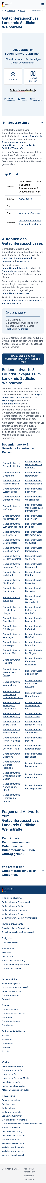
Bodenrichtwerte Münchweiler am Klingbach (33, 464)
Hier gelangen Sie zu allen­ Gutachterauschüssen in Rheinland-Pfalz (23, 359)
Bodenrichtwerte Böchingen (11, 589)
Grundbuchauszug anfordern (15, 964)
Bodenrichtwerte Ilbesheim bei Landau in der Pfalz (13, 694)
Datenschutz (29, 1179)
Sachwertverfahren (11, 1139)
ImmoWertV (7, 956)
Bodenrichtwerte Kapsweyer (11, 644)
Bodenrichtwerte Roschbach (11, 620)
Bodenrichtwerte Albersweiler (33, 731)
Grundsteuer (8, 1025)
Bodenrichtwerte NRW (12, 914)
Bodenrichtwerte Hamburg (14, 910)
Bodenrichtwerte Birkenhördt (33, 565)
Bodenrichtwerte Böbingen (11, 599)
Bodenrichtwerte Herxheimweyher (33, 533)
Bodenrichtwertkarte (11, 991)
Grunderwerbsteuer (11, 1021)
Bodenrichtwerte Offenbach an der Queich (12, 776)
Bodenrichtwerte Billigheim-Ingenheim (11, 764)
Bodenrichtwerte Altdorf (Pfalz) (11, 652)
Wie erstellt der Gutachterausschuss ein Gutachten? (23, 870)
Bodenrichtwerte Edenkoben (33, 776)
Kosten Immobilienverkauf (14, 1086)
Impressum (29, 1175)
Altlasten (6, 1051)
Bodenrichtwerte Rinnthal (33, 573)
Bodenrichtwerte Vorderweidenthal (12, 557)
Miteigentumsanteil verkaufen (15, 1090)
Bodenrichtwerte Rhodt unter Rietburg (33, 683)
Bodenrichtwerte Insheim (33, 739)
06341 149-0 (25, 199)
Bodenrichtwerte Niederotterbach (33, 482)
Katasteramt (7, 1039)
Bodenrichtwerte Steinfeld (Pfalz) (11, 731)
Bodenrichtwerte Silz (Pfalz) (11, 581)
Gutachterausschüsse (12, 11)
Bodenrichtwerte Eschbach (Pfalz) (11, 565)
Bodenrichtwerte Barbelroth (11, 573)
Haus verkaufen (9, 1074)
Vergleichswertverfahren (13, 1143)
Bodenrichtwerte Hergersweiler (33, 474)
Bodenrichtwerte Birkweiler (33, 581)
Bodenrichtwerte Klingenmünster (33, 747)
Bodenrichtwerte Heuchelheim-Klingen (11, 610)
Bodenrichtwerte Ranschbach (33, 549)
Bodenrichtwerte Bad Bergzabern (33, 787)
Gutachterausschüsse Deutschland (18, 932)
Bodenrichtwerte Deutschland (16, 902)
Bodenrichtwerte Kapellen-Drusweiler (33, 661)
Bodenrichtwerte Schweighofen (11, 541)
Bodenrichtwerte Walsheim (33, 557)
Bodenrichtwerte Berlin (12, 906)
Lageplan (6, 1047)
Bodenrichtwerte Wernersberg (11, 683)
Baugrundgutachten (11, 1100)
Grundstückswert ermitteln (14, 1120)
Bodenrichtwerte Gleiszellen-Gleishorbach (33, 599)
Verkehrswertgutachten (13, 1151)
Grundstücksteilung (11, 995)
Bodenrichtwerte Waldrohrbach (33, 498)
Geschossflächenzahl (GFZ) (15, 987)
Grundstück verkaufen (12, 1070)
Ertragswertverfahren (12, 1116)
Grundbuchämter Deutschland (15, 928)
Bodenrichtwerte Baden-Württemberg (19, 918)
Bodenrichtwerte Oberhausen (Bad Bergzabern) (34, 507)
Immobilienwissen (10, 942)
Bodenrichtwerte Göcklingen (11, 628)
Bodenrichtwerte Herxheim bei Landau (11, 798)
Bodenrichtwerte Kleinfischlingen (11, 482)
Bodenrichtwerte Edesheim (11, 755)
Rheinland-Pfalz (23, 11)
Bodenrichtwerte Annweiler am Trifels (11, 787)
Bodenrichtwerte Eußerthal (33, 628)
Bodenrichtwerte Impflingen (33, 652)
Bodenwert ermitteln (11, 1112)
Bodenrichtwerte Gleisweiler (33, 541)
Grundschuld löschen (12, 968)
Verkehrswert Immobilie (13, 1147)
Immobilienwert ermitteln (13, 1135)
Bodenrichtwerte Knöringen (11, 508)
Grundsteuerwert (10, 1009)
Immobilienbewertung (12, 1131)
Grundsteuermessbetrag (13, 1013)
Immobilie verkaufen (11, 1082)
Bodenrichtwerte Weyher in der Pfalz (13, 525)
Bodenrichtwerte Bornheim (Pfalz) (11, 715)
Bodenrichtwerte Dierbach (33, 525)
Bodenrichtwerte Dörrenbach (33, 644)
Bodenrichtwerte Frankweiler (33, 620)
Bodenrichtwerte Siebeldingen (33, 672)
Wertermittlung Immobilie (13, 1155)
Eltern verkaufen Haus (12, 1066)
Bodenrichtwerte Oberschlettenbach (12, 464)
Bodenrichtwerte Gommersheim (33, 715)
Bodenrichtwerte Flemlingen (33, 490)
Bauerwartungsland (11, 983)
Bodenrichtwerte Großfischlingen (11, 549)
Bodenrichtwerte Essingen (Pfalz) (11, 747)
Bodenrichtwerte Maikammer (33, 765)
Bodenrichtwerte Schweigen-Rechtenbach (11, 705)
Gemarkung (7, 1043)
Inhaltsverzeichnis (23, 122)
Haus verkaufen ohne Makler (16, 1078)
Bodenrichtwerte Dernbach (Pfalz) (11, 498)
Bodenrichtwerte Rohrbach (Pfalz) (34, 723)
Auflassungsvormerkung (13, 960)
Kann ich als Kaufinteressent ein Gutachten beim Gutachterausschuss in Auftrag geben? (23, 846)
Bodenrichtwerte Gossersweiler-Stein (33, 705)
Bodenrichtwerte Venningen (11, 636)
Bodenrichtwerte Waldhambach (11, 490)
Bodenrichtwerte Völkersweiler (11, 533)
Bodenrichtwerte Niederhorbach (11, 517)
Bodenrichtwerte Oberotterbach (33, 694)
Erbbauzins (7, 952)
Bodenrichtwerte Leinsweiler (33, 517)
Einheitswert (7, 1017)
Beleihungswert (9, 1104)
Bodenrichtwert (9, 1108)
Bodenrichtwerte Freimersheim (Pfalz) (11, 672)
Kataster (6, 1035)
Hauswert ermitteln (11, 1127)
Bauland (6, 999)
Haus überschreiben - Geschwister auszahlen (23, 1123)
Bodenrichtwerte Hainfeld (33, 636)
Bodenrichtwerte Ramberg (11, 661)
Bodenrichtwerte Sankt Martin (11, 723)
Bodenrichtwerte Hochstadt (33, 755)
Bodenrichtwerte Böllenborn (11, 474)
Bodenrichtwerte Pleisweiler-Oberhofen (33, 610)
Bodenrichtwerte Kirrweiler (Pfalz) (11, 739)
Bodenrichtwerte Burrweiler (33, 589)
